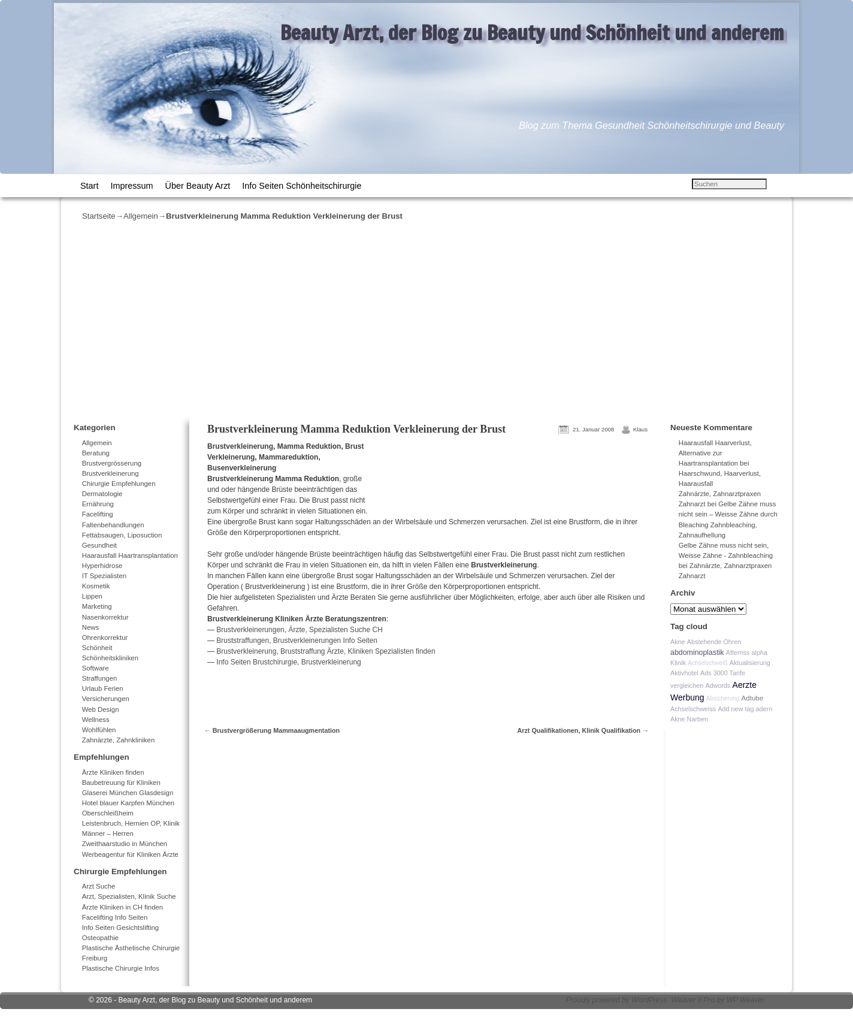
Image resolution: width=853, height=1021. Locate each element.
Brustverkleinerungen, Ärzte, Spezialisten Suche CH (299, 630)
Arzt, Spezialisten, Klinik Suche (129, 896)
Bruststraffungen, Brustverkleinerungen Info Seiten (296, 640)
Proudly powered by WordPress (616, 1000)
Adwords (717, 685)
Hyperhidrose (102, 565)
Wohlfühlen (99, 729)
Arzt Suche (99, 886)
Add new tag (736, 708)
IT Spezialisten (104, 575)
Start (89, 186)
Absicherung (723, 698)
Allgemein (140, 216)
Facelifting (97, 514)
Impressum (131, 186)
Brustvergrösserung (111, 463)
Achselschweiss (693, 708)
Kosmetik (96, 586)
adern (764, 708)
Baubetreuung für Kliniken (121, 782)
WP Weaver (745, 1000)
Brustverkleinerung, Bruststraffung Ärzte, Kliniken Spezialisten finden (324, 651)
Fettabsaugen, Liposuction (122, 535)
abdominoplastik (697, 652)
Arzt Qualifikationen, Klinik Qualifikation (583, 730)
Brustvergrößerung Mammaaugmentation (272, 730)
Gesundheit (99, 545)
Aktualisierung (750, 662)
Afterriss (738, 652)
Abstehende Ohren (714, 641)
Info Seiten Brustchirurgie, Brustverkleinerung (288, 662)
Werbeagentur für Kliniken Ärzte (130, 854)
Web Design (100, 709)
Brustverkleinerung (110, 473)
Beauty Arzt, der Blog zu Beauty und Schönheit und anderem (532, 32)
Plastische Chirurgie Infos (120, 968)
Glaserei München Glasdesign (128, 792)
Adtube (753, 698)
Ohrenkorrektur (105, 637)
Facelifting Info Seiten (115, 917)
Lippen (92, 596)
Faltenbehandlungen (113, 524)
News (90, 627)
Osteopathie (100, 937)
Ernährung (98, 504)
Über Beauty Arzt (198, 186)
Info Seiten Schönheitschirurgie (301, 186)
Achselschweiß (708, 663)
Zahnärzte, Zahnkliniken (118, 740)
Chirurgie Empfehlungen (119, 483)
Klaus (640, 429)
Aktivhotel (684, 672)
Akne (677, 641)
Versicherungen (105, 698)
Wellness (96, 719)
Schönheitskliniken (110, 657)
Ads (706, 672)
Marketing (97, 606)
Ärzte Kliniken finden (113, 772)
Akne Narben (689, 719)
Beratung (96, 453)
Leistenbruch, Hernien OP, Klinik (131, 823)
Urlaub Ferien (102, 688)
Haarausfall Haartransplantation (130, 555)
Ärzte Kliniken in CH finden (123, 907)
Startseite (99, 216)
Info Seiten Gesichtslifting (120, 927)
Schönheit (97, 647)
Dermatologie (102, 493)
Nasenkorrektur (105, 617)
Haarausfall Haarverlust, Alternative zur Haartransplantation (715, 453)
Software (95, 668)
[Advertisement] (426, 318)
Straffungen (99, 678)
